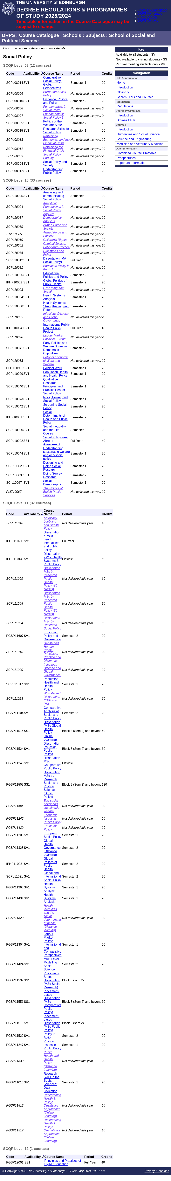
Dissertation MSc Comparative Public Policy (52, 763)
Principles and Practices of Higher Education (62, 1162)
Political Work (52, 368)
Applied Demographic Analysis (52, 217)
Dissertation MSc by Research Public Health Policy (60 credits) (52, 578)
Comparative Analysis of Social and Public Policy (52, 713)
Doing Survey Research (52, 475)
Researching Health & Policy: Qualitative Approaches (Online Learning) (52, 1105)
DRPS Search (147, 17)
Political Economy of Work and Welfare (55, 361)
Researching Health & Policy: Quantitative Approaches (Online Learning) (52, 1130)
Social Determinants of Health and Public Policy (55, 417)
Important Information (131, 162)
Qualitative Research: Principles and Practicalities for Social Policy (54, 386)
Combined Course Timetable (136, 153)
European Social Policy (52, 835)
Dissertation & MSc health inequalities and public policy (52, 541)
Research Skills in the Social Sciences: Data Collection (51, 1082)
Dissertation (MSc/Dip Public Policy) (52, 749)
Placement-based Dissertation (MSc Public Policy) (52, 1023)
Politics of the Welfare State (52, 123)
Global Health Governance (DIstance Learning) (52, 847)
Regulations (125, 106)
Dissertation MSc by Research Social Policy (52, 623)
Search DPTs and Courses (135, 97)
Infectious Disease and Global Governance (56, 317)
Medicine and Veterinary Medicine (140, 144)
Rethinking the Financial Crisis (53, 148)
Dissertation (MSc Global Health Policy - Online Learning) (52, 730)
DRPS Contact (147, 20)
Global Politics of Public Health (54, 282)
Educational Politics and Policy (55, 275)
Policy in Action (49, 1035)
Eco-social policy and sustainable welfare (51, 806)
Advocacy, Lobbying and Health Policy (51, 523)
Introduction (125, 87)
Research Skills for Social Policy (56, 130)
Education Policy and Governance (52, 636)
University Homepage (152, 10)
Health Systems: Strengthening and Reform (56, 306)
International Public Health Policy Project (56, 328)
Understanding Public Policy (53, 171)
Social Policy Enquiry (52, 156)
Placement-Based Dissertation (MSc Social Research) (52, 980)
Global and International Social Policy (52, 876)
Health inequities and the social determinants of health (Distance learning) (53, 918)
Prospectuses (126, 158)
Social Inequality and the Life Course (54, 430)
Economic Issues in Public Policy (52, 818)
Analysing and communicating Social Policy (53, 196)
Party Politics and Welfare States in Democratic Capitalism (55, 348)
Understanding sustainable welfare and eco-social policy (56, 453)
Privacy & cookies (157, 1171)
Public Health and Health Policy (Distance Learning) (51, 1061)
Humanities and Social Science (138, 134)
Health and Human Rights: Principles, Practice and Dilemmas (52, 652)
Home (121, 82)
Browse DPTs (126, 120)
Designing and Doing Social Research (53, 466)
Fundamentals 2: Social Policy (54, 108)
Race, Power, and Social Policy (55, 399)
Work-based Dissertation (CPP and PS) (52, 698)
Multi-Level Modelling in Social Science (52, 964)
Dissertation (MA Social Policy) (54, 260)
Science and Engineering (134, 139)
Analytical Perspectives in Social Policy (53, 207)
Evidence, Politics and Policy (55, 101)
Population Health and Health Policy (55, 373)
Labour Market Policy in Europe (54, 337)
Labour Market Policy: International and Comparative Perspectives (53, 944)
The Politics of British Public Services (53, 492)
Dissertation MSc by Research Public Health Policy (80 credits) (52, 603)
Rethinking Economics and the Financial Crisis (56, 140)
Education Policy (51, 827)
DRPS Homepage (149, 13)
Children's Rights (54, 239)
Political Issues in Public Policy (52, 1045)
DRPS (8, 35)
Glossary (123, 92)
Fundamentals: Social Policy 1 (53, 115)
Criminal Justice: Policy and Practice (56, 245)
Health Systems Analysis (54, 297)
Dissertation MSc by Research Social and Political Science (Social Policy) (52, 784)
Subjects (95, 35)
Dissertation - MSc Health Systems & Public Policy (53, 559)
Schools (72, 35)
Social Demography (52, 482)
